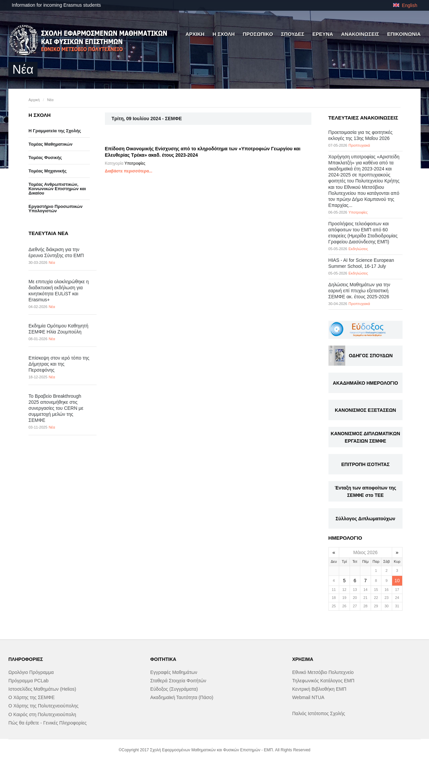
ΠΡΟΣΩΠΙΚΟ (258, 34)
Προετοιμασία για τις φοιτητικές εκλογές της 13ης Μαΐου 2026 (360, 135)
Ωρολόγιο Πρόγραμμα (31, 672)
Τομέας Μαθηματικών (50, 144)
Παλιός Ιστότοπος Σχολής (318, 713)
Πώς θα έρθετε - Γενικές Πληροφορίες (47, 723)
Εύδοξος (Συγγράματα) (174, 689)
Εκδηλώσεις (358, 249)
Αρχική (34, 100)
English (405, 5)
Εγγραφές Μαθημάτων (173, 672)
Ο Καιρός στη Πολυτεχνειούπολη (42, 714)
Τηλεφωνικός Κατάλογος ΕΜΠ (323, 680)
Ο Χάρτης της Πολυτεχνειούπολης (43, 705)
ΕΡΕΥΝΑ (322, 34)
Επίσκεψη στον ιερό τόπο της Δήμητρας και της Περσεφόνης (58, 364)
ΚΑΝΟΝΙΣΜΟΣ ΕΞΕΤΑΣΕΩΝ (365, 410)
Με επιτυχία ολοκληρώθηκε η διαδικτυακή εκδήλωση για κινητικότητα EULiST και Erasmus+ (58, 291)
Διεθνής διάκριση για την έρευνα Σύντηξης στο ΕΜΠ (56, 252)
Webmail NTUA (308, 697)
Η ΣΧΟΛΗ (223, 34)
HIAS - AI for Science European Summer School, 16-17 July (361, 263)
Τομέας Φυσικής (45, 157)
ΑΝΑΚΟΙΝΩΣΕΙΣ (360, 34)
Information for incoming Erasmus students (56, 5)
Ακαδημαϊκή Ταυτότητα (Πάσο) (181, 697)
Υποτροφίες (134, 163)
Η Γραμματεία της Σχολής (54, 130)
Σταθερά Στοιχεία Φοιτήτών (178, 680)
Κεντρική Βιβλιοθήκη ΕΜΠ (319, 689)
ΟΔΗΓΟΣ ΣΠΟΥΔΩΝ (371, 355)
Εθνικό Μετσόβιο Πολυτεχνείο (323, 672)
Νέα (50, 100)
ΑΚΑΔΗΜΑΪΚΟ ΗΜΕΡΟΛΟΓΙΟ (365, 383)
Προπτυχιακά (359, 145)
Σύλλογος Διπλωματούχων (365, 518)
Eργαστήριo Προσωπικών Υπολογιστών (55, 208)
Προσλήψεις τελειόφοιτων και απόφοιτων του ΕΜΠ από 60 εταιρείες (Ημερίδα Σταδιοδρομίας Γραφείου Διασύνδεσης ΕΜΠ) (363, 233)
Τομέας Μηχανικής (47, 170)
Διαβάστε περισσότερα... (128, 171)
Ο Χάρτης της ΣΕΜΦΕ (31, 697)
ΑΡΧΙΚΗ (194, 34)
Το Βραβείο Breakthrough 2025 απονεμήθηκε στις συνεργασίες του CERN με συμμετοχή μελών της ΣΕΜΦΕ (55, 408)
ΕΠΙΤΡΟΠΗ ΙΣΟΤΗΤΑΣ (365, 464)
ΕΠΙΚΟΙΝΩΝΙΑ (404, 34)
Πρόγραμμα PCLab (28, 680)
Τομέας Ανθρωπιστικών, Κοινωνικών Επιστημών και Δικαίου (57, 189)
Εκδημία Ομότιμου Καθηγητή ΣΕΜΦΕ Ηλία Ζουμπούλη (58, 328)
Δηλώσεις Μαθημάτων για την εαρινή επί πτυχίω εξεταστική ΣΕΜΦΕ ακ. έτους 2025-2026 (359, 290)
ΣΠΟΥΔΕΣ (293, 34)
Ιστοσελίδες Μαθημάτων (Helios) (42, 689)
